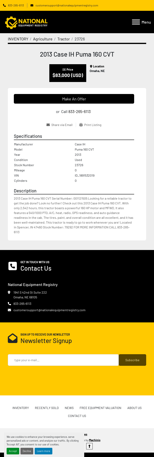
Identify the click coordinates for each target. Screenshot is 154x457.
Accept (13, 451)
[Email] (63, 360)
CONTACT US (77, 416)
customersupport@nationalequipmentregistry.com (66, 5)
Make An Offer (74, 98)
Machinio (94, 440)
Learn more (43, 451)
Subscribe (132, 360)
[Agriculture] (43, 38)
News (69, 408)
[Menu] (136, 22)
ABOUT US (134, 408)
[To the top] (89, 446)
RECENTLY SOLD (47, 408)
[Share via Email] (61, 124)
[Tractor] (63, 38)
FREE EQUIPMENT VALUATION (100, 408)
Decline (27, 451)
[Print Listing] (90, 124)
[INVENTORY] (18, 38)
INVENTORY (20, 408)
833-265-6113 (15, 5)
